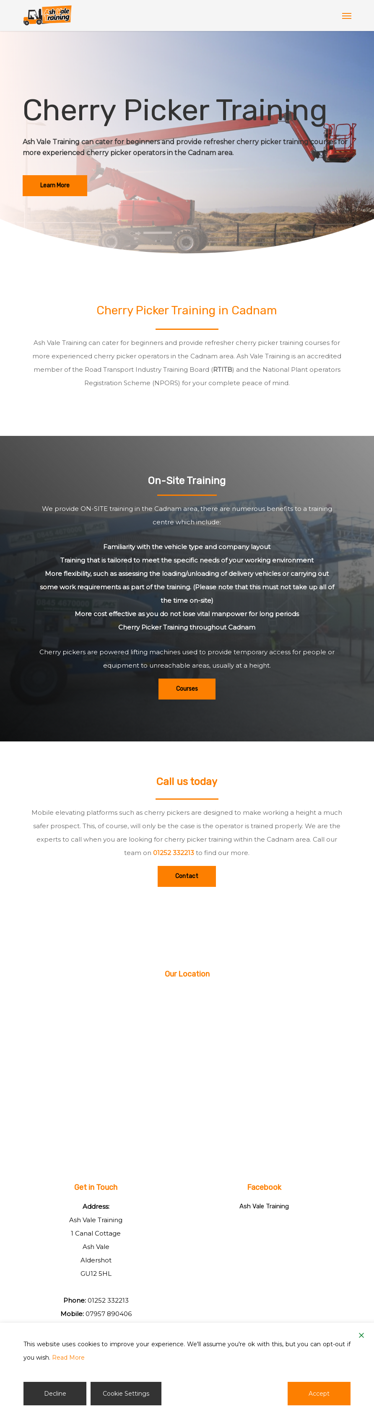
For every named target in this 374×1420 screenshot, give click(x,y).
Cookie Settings (126, 1393)
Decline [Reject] (55, 1393)
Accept (319, 1393)
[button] (346, 15)
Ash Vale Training (264, 1206)
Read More (68, 1357)
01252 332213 (173, 853)
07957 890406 (109, 1314)
